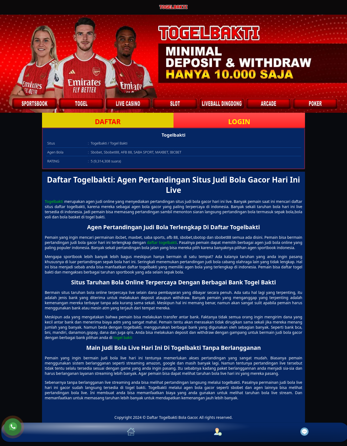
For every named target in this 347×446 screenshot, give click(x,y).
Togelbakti (54, 201)
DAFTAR (108, 121)
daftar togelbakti (162, 242)
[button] (44, 432)
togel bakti (122, 337)
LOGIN (239, 121)
